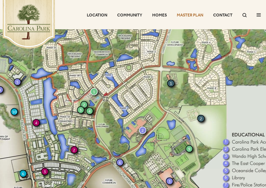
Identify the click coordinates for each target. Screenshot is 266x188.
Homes (159, 14)
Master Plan (190, 14)
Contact (223, 14)
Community (129, 14)
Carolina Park (29, 24)
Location (97, 14)
